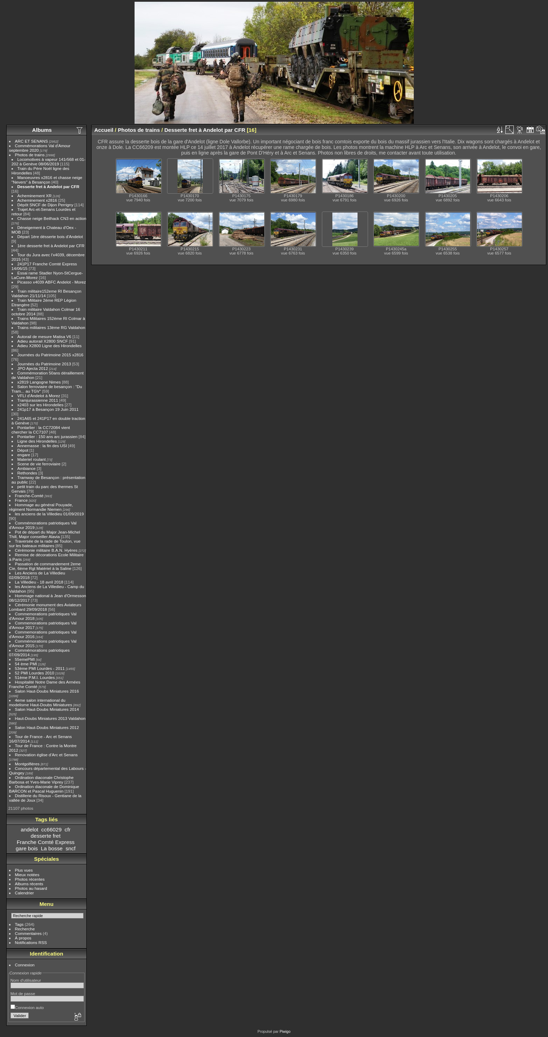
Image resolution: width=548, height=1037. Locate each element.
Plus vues (24, 870)
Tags (19, 924)
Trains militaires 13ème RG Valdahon (51, 327)
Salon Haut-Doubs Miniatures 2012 (47, 727)
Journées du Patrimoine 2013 (44, 364)
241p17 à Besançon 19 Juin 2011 (48, 409)
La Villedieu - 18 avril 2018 (39, 582)
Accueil (104, 130)
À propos (23, 938)
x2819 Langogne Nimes (39, 382)
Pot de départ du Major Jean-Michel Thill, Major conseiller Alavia (44, 534)
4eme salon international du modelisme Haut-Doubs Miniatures (40, 702)
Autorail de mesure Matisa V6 (44, 336)
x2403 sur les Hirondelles (40, 404)
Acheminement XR (34, 195)
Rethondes (27, 473)
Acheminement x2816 (37, 200)
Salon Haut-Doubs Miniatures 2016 (47, 691)
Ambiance (26, 468)
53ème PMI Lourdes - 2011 (40, 668)
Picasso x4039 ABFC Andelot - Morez (51, 282)
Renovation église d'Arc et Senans (46, 754)
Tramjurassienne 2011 (37, 400)
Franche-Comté (29, 495)
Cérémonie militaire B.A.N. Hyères (46, 550)
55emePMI (25, 659)
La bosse (52, 848)
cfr (68, 829)
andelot (29, 829)
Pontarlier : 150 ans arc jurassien (47, 436)
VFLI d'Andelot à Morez (38, 395)
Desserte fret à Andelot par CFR (48, 186)
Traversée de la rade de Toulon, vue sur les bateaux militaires (44, 543)
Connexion (25, 965)
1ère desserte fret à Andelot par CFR (51, 245)
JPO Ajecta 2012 (32, 368)
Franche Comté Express (46, 842)
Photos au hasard (31, 888)
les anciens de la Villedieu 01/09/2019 (49, 514)
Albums (42, 130)
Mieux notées (27, 874)
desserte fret (45, 836)
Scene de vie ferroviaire (39, 464)
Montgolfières (27, 763)
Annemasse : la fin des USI (42, 445)
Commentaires (28, 933)
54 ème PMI (26, 663)
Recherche (25, 929)
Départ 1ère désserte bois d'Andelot (50, 236)
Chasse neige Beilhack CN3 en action (52, 218)
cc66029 (51, 829)
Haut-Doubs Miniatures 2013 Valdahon (50, 718)
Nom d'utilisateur (25, 980)
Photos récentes (30, 879)
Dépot (22, 450)
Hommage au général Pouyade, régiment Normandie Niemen (41, 507)
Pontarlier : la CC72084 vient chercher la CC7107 (41, 429)
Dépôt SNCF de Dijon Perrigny (45, 204)
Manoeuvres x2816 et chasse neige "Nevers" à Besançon (47, 179)
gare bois (27, 848)
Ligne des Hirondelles (37, 441)
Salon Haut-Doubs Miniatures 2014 (47, 709)
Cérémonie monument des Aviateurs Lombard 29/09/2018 (45, 607)
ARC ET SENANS (31, 141)
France (21, 500)
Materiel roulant (31, 459)
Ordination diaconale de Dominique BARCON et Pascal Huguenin (44, 788)
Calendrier (24, 893)
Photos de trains (30, 154)
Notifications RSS (31, 942)
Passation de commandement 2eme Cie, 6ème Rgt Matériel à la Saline (45, 566)
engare (23, 454)
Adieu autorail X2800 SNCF (42, 341)
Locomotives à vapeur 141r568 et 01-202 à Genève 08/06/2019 (49, 161)
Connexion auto (27, 1007)
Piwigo (285, 1031)
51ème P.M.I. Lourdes (35, 677)
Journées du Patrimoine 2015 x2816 (50, 354)
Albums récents (29, 883)
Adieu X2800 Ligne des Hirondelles (49, 345)
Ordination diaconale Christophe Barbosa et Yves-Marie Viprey (41, 779)
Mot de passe (22, 993)
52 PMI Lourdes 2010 (35, 673)
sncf (70, 848)
